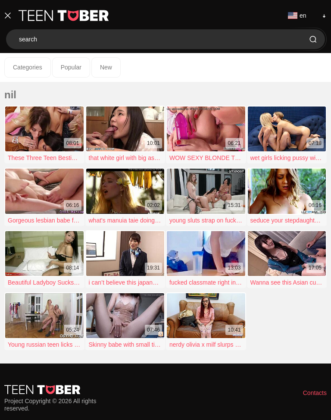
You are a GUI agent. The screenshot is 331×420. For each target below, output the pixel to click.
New (106, 67)
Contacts (315, 392)
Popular (71, 67)
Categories (27, 67)
